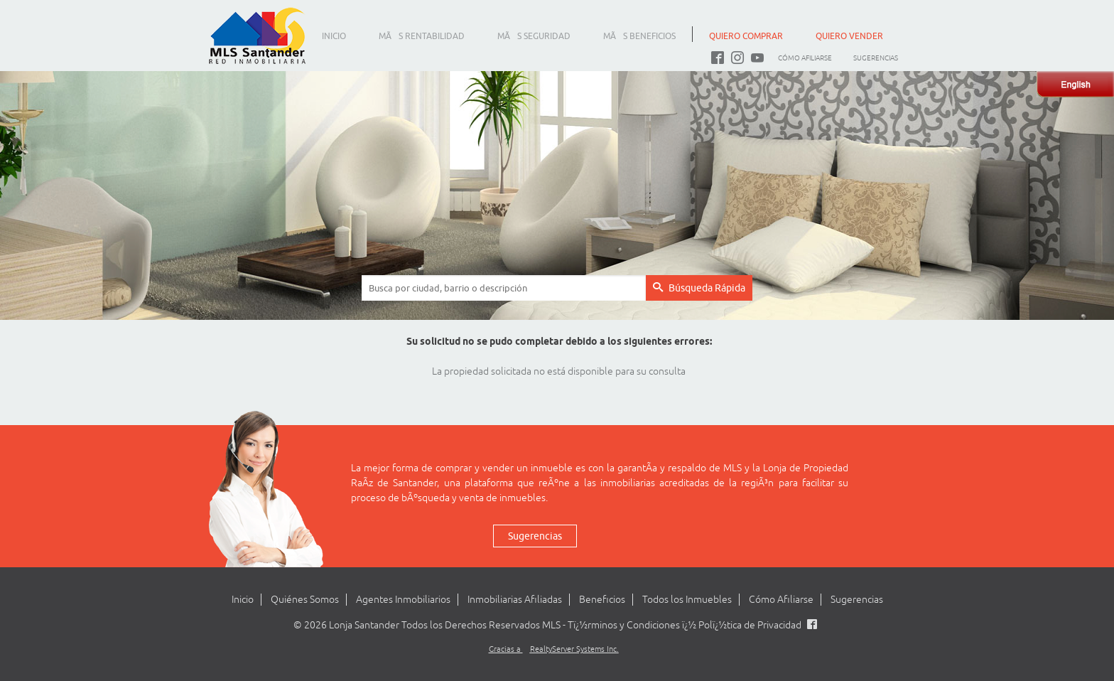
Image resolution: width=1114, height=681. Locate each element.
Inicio (243, 600)
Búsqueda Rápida (699, 288)
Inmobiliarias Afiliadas (514, 600)
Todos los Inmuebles (687, 600)
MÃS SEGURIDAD (533, 36)
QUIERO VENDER (849, 36)
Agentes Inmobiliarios (403, 600)
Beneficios (602, 600)
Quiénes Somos (305, 600)
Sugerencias (875, 58)
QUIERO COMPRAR (746, 36)
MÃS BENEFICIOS (639, 36)
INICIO (334, 36)
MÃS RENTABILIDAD (422, 36)
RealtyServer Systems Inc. (574, 649)
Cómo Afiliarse (805, 58)
